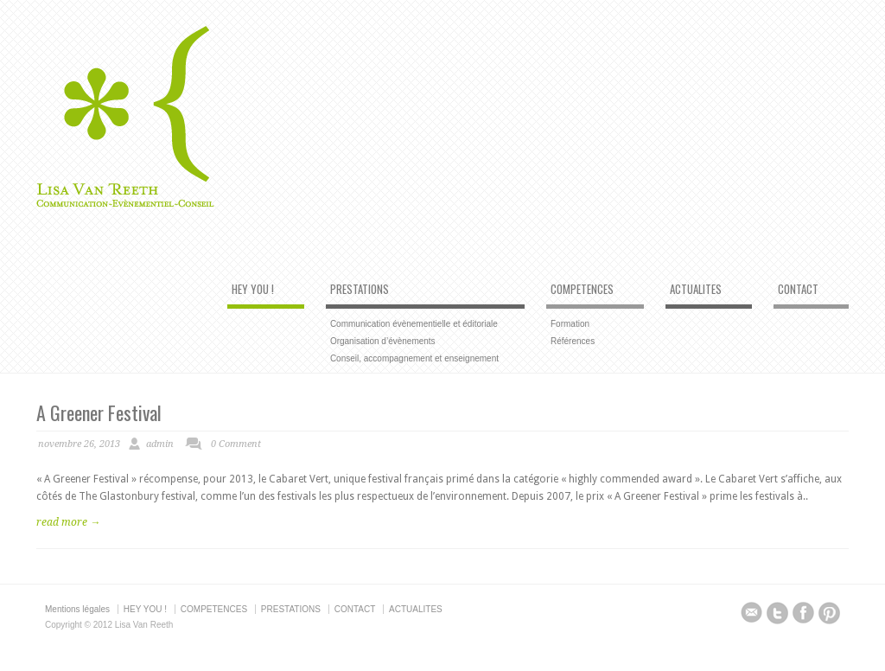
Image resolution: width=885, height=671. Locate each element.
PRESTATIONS (359, 289)
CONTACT (798, 289)
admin (160, 444)
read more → (68, 522)
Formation (570, 324)
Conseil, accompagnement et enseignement (414, 358)
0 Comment (236, 444)
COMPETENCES (582, 289)
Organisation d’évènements (383, 341)
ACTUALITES (696, 289)
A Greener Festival (99, 412)
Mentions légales (77, 609)
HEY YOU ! (253, 289)
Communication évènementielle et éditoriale (414, 324)
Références (573, 341)
